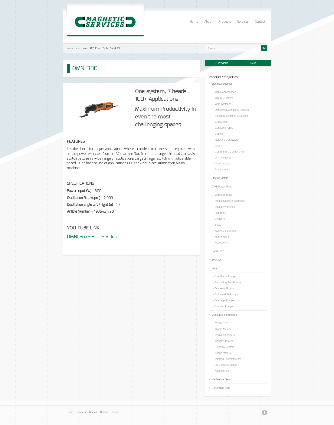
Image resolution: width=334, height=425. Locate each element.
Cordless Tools (223, 194)
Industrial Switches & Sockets (231, 115)
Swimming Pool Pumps (228, 282)
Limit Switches (223, 157)
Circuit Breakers (224, 98)
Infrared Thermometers (228, 358)
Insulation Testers (225, 335)
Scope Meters (223, 353)
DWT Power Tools (222, 186)
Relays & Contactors (226, 139)
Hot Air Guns (222, 236)
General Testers (224, 341)
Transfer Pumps (224, 306)
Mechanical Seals (222, 379)
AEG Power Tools (98, 48)
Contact (260, 21)
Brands (93, 412)
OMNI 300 (115, 48)
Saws (218, 224)
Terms (115, 412)
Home (194, 21)
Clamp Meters (223, 329)
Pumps (215, 268)
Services (243, 21)
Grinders (220, 218)
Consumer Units (224, 127)
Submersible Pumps (226, 294)
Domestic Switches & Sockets (232, 109)
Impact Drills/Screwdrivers (230, 200)
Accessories (222, 242)
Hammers (220, 212)
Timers (219, 145)
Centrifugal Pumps (225, 276)
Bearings (217, 259)
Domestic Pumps (224, 288)
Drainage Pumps (224, 300)
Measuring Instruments (225, 314)
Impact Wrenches (225, 206)
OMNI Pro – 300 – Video (93, 236)
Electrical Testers (224, 347)
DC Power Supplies (226, 364)
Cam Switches (223, 103)
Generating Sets (221, 387)
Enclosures (221, 121)
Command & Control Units (230, 151)
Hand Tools (218, 251)
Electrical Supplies (222, 83)
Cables (219, 133)
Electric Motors (220, 178)
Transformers (222, 169)
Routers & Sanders (225, 230)
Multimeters (221, 323)
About (208, 21)
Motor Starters (223, 163)
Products (225, 21)
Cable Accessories (225, 92)
